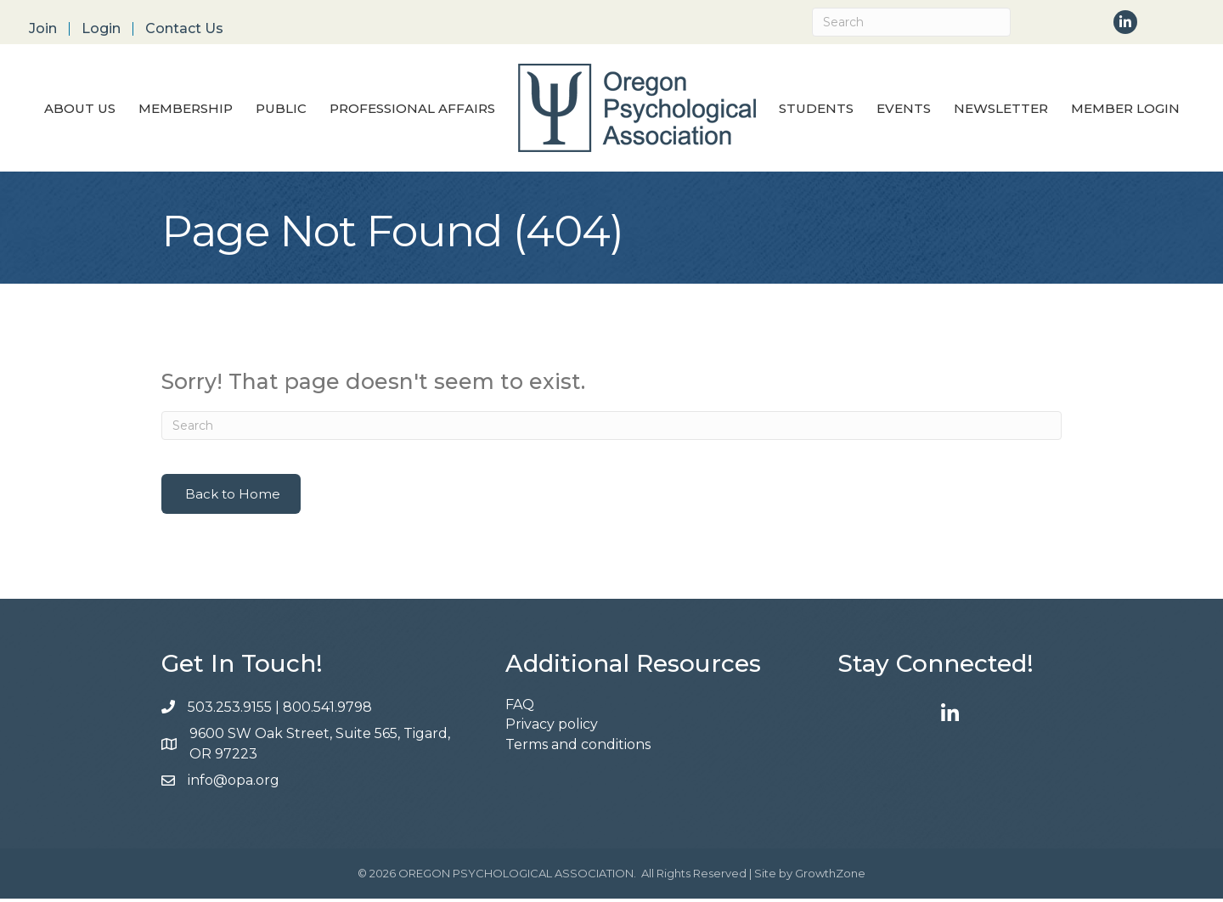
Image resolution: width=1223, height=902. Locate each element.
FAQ (519, 708)
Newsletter (1001, 110)
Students (816, 110)
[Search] (911, 22)
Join (43, 29)
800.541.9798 (329, 710)
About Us (80, 110)
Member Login (1125, 110)
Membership (185, 110)
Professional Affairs (412, 110)
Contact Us (184, 29)
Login (101, 29)
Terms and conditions (578, 747)
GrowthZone (830, 876)
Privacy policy (551, 727)
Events (903, 110)
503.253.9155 (230, 710)
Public (281, 110)
